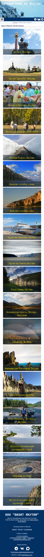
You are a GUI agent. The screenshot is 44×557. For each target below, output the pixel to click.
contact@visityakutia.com (22, 539)
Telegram (30, 538)
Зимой (14, 529)
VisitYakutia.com (26, 555)
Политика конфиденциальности (22, 552)
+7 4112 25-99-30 (22, 536)
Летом (20, 529)
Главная (15, 22)
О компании (28, 529)
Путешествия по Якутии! (21, 3)
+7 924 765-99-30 (15, 538)
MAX (24, 538)
